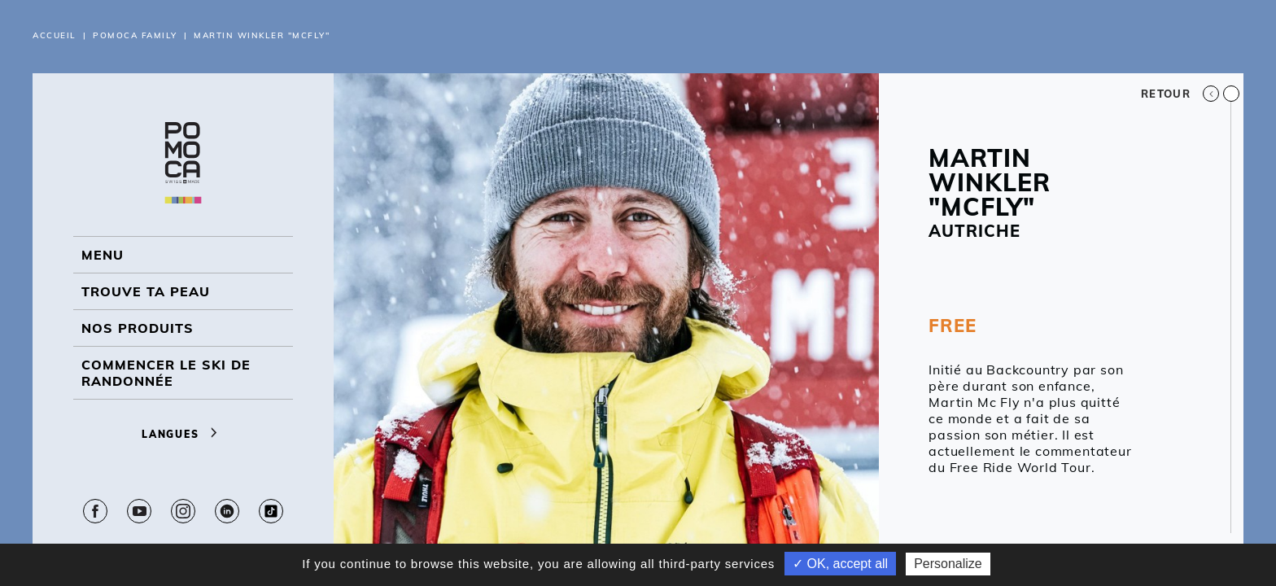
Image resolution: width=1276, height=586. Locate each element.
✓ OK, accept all (840, 564)
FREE (952, 325)
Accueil (54, 35)
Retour (1180, 93)
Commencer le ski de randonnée (166, 372)
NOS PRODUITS (137, 328)
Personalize (948, 564)
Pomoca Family (135, 35)
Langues (183, 434)
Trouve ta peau (145, 291)
